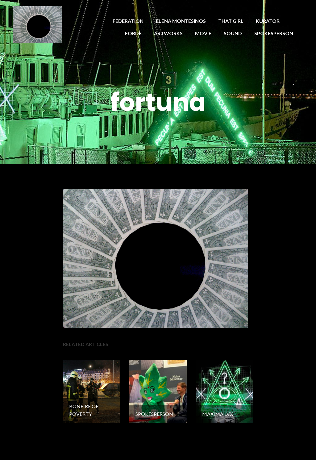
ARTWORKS (168, 33)
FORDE (133, 33)
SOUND (233, 33)
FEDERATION (128, 21)
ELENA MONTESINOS (181, 21)
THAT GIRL (230, 21)
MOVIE (203, 33)
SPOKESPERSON (273, 33)
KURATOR (268, 21)
